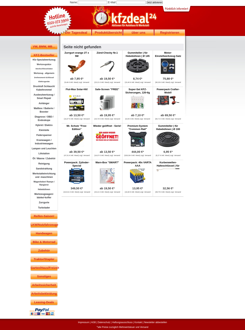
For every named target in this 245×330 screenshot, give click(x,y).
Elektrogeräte (44, 81)
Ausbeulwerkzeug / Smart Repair (43, 96)
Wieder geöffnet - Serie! (107, 125)
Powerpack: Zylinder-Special (76, 164)
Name (73, 2)
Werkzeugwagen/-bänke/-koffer (44, 196)
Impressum (83, 322)
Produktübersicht (108, 32)
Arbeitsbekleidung (44, 293)
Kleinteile (44, 130)
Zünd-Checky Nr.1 (107, 52)
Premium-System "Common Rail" (137, 127)
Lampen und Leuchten (44, 148)
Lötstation (44, 153)
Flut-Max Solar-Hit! (77, 89)
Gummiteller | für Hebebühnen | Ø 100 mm (168, 129)
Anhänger (44, 103)
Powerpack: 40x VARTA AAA (138, 164)
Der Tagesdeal (76, 32)
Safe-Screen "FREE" (107, 89)
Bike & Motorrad (44, 241)
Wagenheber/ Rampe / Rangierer (44, 183)
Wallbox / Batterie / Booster (44, 110)
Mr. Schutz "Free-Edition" (77, 127)
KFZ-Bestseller (44, 55)
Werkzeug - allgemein (44, 73)
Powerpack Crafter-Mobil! (168, 91)
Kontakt (138, 322)
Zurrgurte (44, 202)
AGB (93, 322)
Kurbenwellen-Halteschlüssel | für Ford (168, 165)
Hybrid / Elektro (43, 125)
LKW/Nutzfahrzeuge (44, 224)
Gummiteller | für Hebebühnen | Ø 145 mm (138, 56)
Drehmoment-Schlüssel (44, 77)
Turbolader (44, 207)
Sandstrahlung (44, 168)
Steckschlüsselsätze (44, 69)
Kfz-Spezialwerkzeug (44, 59)
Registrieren (169, 32)
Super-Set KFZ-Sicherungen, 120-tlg (137, 91)
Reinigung (44, 163)
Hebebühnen (44, 189)
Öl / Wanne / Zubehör (44, 158)
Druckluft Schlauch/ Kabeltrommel (44, 88)
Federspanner (44, 135)
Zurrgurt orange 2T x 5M (77, 54)
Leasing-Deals (44, 302)
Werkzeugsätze (44, 64)
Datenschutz (104, 322)
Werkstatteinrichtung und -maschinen (44, 175)
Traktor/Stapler (44, 259)
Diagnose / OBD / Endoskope (44, 118)
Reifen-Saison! (44, 216)
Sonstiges (44, 276)
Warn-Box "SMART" (107, 162)
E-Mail (112, 2)
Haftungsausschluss (122, 322)
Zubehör (44, 250)
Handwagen (44, 233)
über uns (138, 32)
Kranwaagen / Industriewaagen (44, 142)
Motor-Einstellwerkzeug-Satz (168, 54)
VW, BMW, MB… (44, 46)
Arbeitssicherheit (44, 285)
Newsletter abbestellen (155, 322)
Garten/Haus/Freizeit (44, 267)
